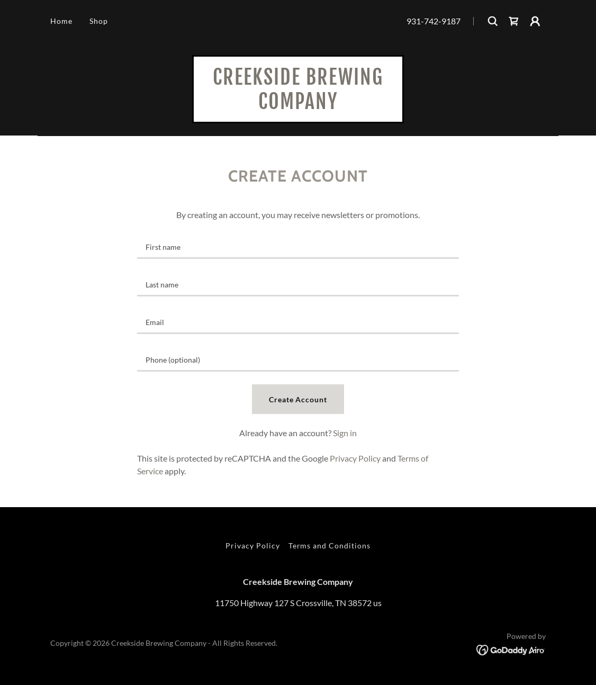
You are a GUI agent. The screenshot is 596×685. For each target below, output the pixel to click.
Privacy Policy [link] (355, 458)
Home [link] (61, 20)
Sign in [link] (345, 433)
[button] (535, 21)
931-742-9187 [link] (433, 21)
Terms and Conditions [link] (329, 545)
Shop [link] (98, 20)
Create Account (298, 399)
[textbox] (298, 246)
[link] (514, 21)
